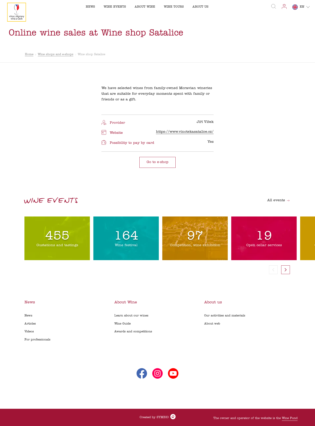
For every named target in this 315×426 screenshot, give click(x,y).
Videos (29, 331)
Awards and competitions (133, 331)
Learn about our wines (131, 315)
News (28, 315)
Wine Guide (122, 323)
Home (29, 54)
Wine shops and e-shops (55, 54)
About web (212, 323)
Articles (30, 323)
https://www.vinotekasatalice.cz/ (185, 132)
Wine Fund (290, 418)
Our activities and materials (224, 315)
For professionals (37, 339)
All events (278, 200)
